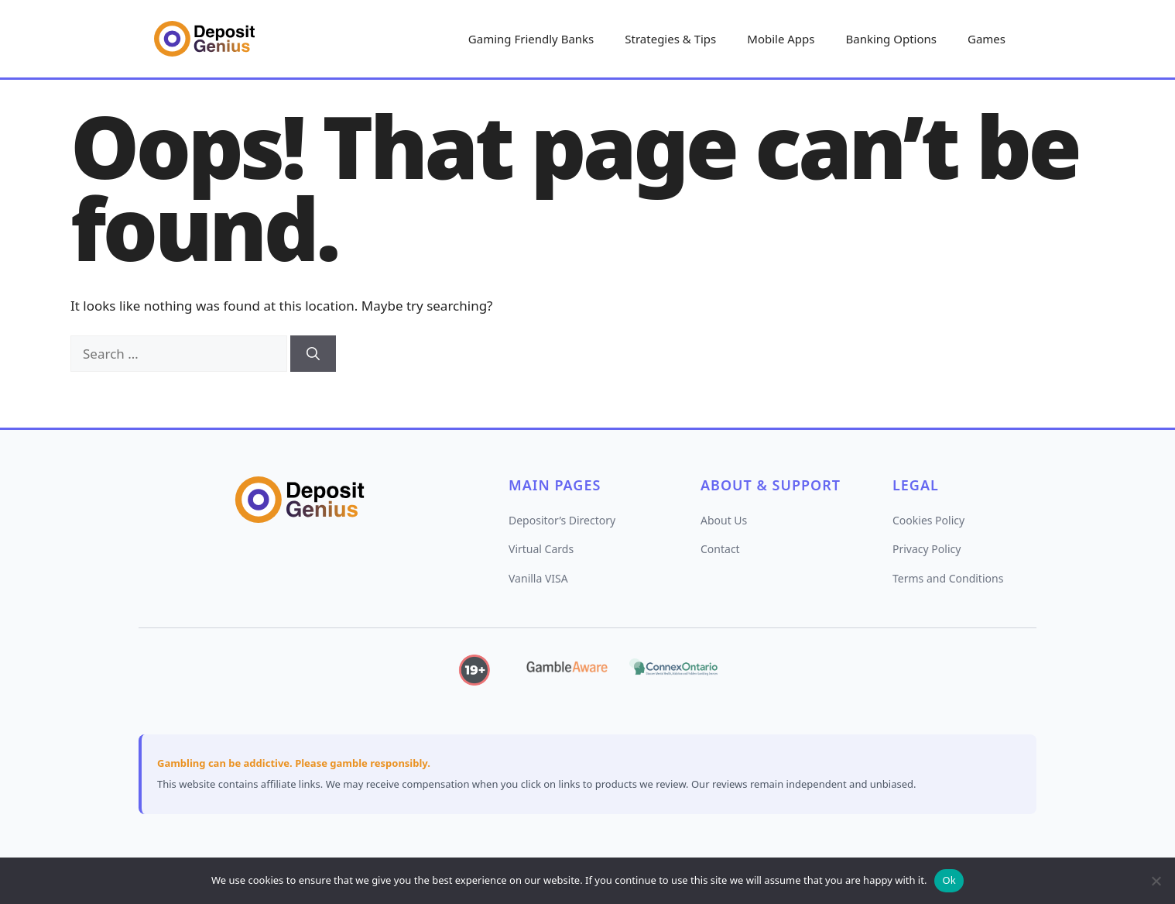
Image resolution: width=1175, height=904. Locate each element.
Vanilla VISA (538, 578)
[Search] (313, 354)
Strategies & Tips (670, 38)
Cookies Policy (928, 520)
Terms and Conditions (947, 578)
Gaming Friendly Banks (531, 38)
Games (986, 38)
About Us (724, 520)
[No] (1155, 881)
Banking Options (891, 38)
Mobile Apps (780, 38)
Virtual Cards (541, 548)
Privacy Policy (926, 548)
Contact (720, 548)
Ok (949, 880)
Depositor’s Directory (562, 520)
